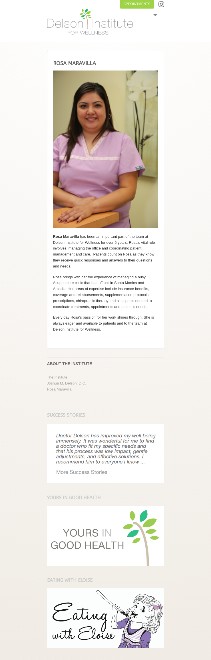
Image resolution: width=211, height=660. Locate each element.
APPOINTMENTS (136, 4)
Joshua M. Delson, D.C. (66, 383)
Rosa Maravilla (59, 389)
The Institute (57, 377)
